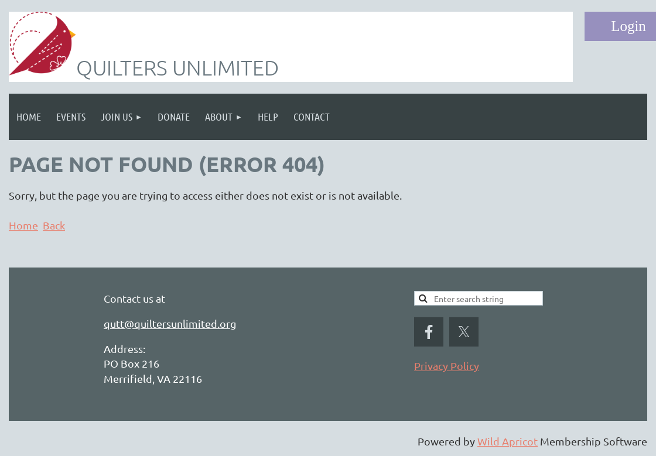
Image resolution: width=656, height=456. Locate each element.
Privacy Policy (446, 365)
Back (54, 225)
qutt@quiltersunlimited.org (170, 323)
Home (23, 225)
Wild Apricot (507, 441)
